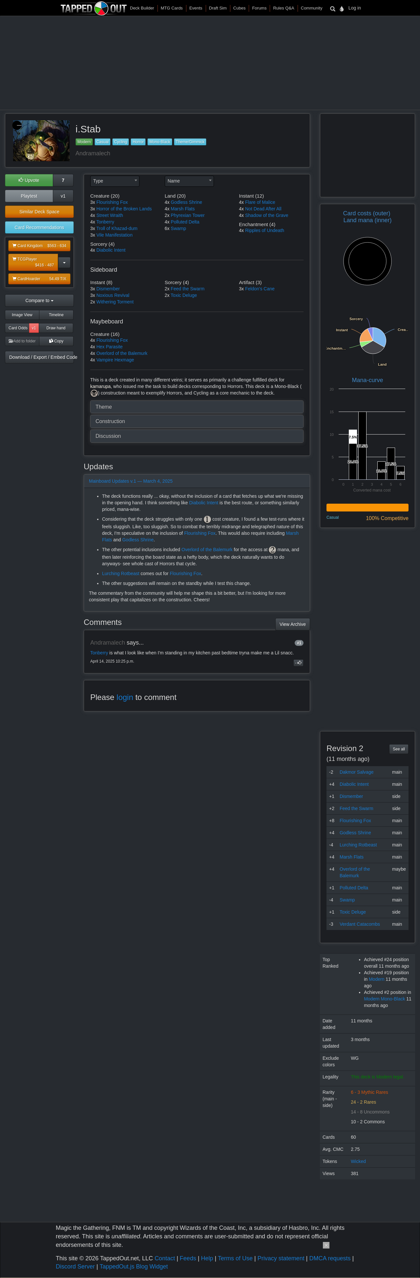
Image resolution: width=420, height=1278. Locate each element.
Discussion (108, 436)
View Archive (293, 624)
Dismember (108, 288)
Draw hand (55, 328)
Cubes (239, 8)
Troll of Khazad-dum (116, 228)
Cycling (120, 142)
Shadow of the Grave (266, 215)
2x (167, 215)
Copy (56, 341)
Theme (103, 407)
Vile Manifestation (114, 235)
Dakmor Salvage (357, 772)
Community (312, 8)
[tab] (197, 407)
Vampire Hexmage (115, 359)
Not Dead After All (263, 208)
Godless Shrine (186, 202)
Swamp (178, 228)
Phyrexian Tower (187, 215)
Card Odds (18, 328)
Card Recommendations (39, 227)
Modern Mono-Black (384, 998)
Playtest (29, 196)
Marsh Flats (183, 208)
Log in (354, 7)
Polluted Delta (185, 221)
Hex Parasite (109, 346)
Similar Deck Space (39, 211)
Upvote (29, 180)
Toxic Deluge (184, 295)
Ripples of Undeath (264, 230)
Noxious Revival (112, 295)
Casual (102, 142)
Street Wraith (109, 215)
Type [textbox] (98, 181)
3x (92, 202)
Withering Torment (115, 301)
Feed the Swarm (187, 288)
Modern (84, 142)
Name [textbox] (174, 181)
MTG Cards (172, 8)
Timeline (56, 315)
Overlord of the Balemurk (122, 353)
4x (92, 215)
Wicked (358, 1161)
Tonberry (105, 221)
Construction (110, 421)
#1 (299, 643)
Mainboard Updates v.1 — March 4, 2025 (131, 481)
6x (167, 228)
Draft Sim (218, 8)
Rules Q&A (283, 8)
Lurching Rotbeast (120, 573)
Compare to (39, 300)
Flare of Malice (260, 202)
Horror (138, 142)
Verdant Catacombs (360, 924)
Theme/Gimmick (190, 142)
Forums (259, 8)
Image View (22, 315)
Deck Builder (142, 8)
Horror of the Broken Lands (124, 208)
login (124, 697)
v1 (63, 196)
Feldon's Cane (260, 288)
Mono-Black (159, 142)
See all (399, 749)
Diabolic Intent (111, 250)
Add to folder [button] (22, 341)
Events (195, 8)
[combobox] (114, 181)
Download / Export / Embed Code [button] (41, 357)
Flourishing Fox (112, 202)
